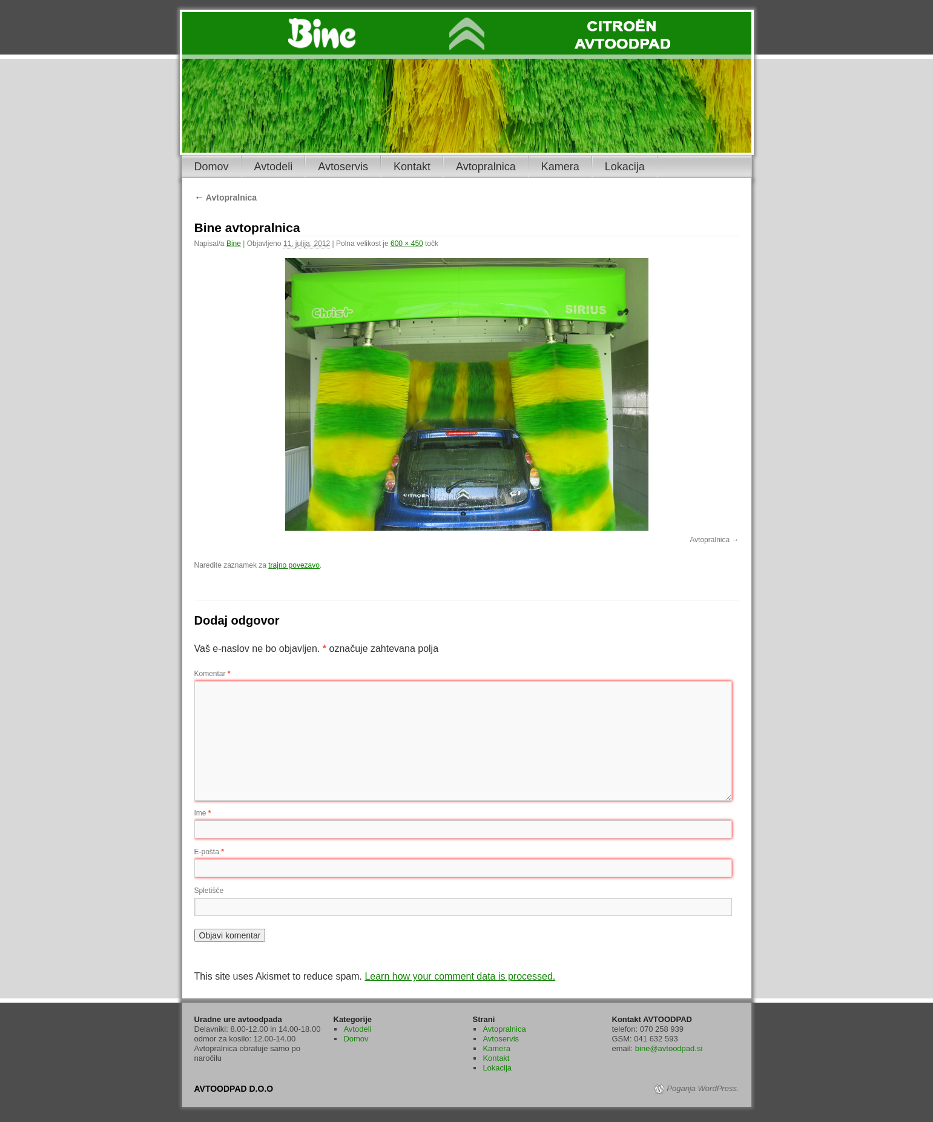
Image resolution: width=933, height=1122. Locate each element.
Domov (211, 167)
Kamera (560, 167)
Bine (233, 243)
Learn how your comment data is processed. (459, 976)
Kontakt (412, 167)
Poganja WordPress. (703, 1088)
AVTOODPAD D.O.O (234, 1089)
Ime (202, 813)
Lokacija (625, 167)
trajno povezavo (294, 565)
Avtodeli (273, 167)
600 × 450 (407, 243)
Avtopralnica (486, 167)
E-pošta (209, 852)
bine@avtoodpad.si (669, 1048)
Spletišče (209, 890)
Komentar (212, 673)
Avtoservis (343, 167)
